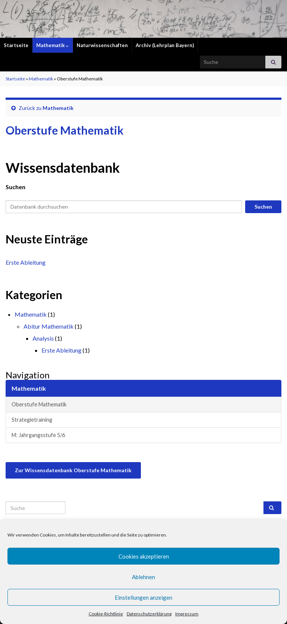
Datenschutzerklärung (149, 614)
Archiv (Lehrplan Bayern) (165, 45)
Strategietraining (32, 419)
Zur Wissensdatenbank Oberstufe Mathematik (73, 470)
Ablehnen (143, 577)
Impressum (186, 614)
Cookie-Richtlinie (106, 614)
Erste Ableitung (26, 262)
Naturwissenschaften (102, 45)
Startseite (16, 45)
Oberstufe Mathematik (39, 404)
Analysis (43, 338)
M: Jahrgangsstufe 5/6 (38, 435)
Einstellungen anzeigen (143, 597)
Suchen (15, 186)
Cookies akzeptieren (143, 556)
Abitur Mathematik (49, 326)
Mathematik (52, 45)
